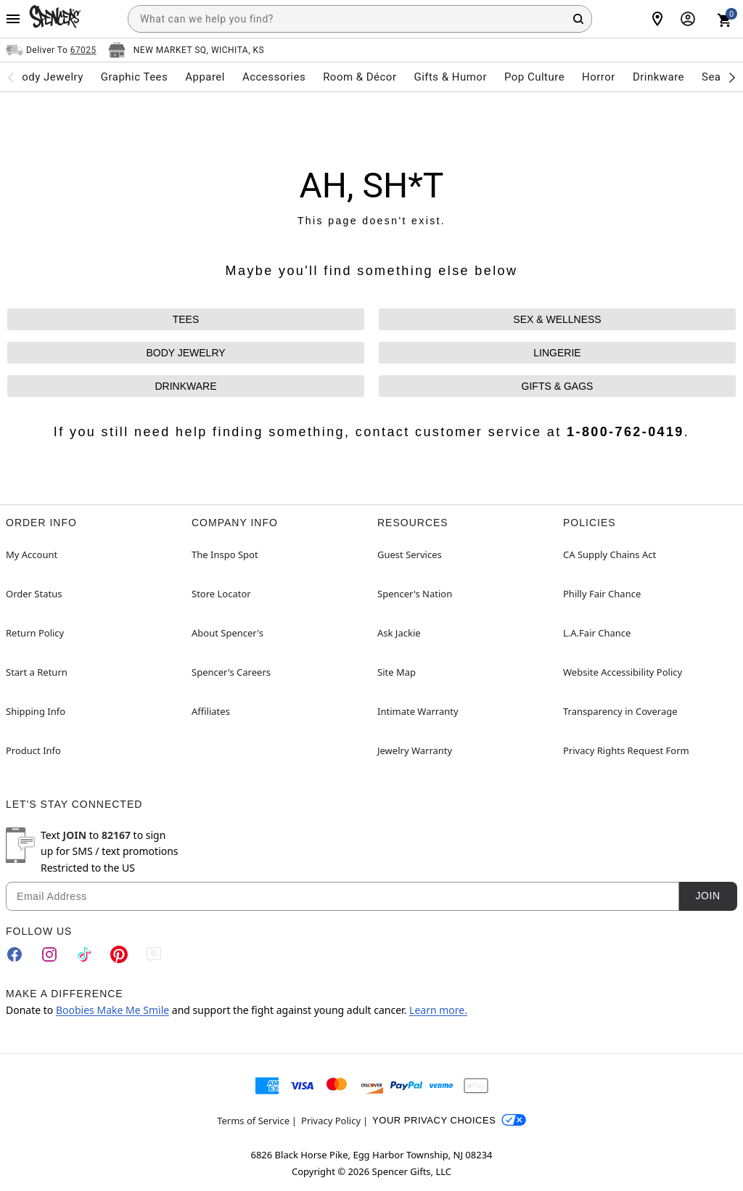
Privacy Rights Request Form (626, 750)
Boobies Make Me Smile (112, 1010)
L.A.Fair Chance (597, 632)
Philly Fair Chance (602, 593)
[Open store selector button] (186, 50)
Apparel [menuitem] (205, 76)
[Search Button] (578, 19)
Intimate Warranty (418, 711)
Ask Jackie (399, 632)
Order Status (34, 593)
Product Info (33, 750)
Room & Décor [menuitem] (359, 76)
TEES (186, 319)
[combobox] (359, 19)
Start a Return (36, 672)
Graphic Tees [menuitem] (134, 76)
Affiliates (211, 711)
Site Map (396, 672)
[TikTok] (84, 954)
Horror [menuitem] (598, 76)
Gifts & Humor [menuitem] (450, 76)
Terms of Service (253, 1120)
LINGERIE (556, 353)
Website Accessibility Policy (622, 672)
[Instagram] (49, 954)
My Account (31, 554)
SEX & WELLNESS (557, 319)
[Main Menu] (13, 19)
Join (707, 895)
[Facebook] (14, 954)
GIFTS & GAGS (558, 386)
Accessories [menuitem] (273, 76)
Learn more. (438, 1010)
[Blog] (154, 954)
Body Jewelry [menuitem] (49, 76)
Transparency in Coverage (620, 711)
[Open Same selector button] (51, 50)
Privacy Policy (331, 1120)
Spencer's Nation (414, 593)
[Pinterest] (119, 954)
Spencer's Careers (231, 672)
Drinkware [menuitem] (658, 76)
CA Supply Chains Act (609, 554)
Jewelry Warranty (414, 750)
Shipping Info (35, 711)
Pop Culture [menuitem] (534, 76)
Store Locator (221, 593)
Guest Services (409, 554)
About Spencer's (227, 632)
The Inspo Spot (225, 554)
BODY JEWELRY (185, 353)
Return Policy (35, 632)
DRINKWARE (185, 386)
